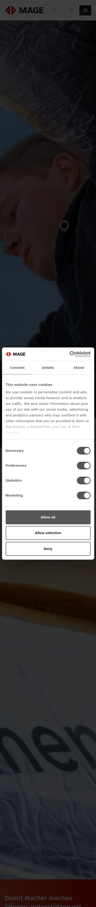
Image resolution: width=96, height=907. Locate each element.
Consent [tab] (17, 367)
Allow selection (48, 533)
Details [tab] (48, 367)
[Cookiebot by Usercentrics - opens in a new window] (69, 354)
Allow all (48, 517)
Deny (48, 549)
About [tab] (78, 367)
